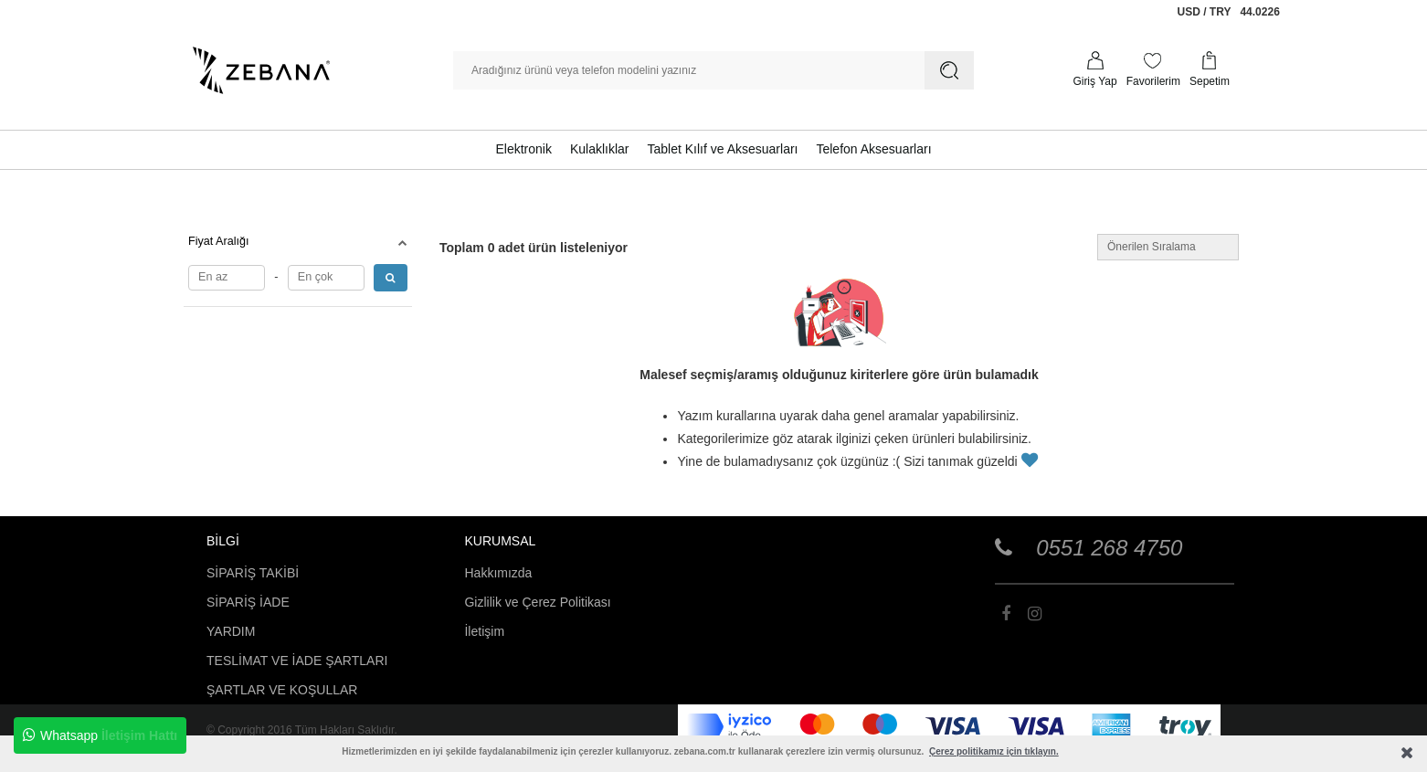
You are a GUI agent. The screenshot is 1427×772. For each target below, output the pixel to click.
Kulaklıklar (599, 149)
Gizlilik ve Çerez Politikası (537, 602)
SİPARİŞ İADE (248, 602)
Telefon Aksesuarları (873, 149)
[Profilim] (1094, 70)
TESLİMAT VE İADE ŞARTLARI (296, 660)
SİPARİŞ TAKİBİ (252, 573)
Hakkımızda (498, 573)
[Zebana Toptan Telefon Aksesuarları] (261, 70)
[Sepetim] (1209, 70)
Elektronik (523, 149)
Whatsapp (100, 735)
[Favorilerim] (1153, 70)
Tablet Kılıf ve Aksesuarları (723, 149)
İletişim (484, 631)
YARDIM (230, 631)
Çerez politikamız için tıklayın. (994, 751)
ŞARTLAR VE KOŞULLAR (281, 689)
